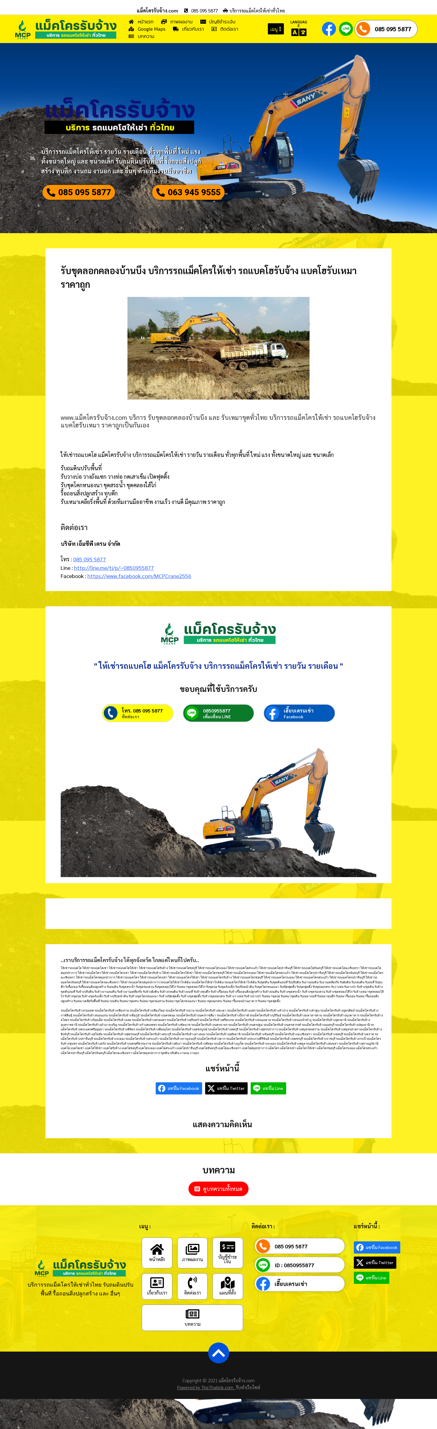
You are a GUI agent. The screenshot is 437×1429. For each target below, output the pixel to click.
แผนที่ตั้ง (227, 1323)
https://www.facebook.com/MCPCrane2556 (139, 592)
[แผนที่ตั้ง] (228, 1313)
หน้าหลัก (157, 1289)
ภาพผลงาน (192, 1289)
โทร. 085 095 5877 (142, 741)
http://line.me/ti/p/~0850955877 (114, 583)
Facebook (293, 747)
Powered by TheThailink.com (206, 1417)
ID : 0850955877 (294, 1295)
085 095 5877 (393, 29)
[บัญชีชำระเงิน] (228, 1277)
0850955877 (216, 741)
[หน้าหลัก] (157, 1279)
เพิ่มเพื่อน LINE (217, 747)
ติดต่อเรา (130, 747)
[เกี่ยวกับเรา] (157, 1313)
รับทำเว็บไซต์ (248, 1417)
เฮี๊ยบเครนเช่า (298, 741)
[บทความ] (192, 1344)
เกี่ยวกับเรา (157, 1323)
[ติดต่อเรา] (192, 1313)
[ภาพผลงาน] (192, 1279)
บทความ (193, 1354)
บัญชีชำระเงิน (227, 1289)
